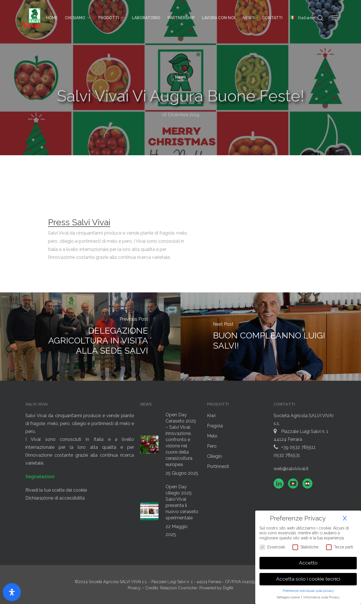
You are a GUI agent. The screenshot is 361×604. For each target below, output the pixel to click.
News (180, 77)
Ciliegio (214, 456)
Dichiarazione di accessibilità (55, 498)
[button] (335, 18)
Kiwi (211, 415)
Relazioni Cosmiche (178, 588)
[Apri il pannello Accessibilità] (12, 592)
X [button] (345, 518)
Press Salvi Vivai (79, 222)
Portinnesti (218, 466)
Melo (212, 436)
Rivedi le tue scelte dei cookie (56, 490)
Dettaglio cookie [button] (289, 597)
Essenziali (272, 547)
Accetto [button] (308, 563)
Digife (228, 588)
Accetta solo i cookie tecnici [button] (308, 579)
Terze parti (339, 547)
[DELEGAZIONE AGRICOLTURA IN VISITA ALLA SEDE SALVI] (90, 336)
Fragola (215, 425)
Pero (212, 446)
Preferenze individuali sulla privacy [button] (308, 590)
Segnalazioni (39, 476)
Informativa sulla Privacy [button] (321, 597)
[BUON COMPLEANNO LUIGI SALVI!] (270, 336)
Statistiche (305, 547)
